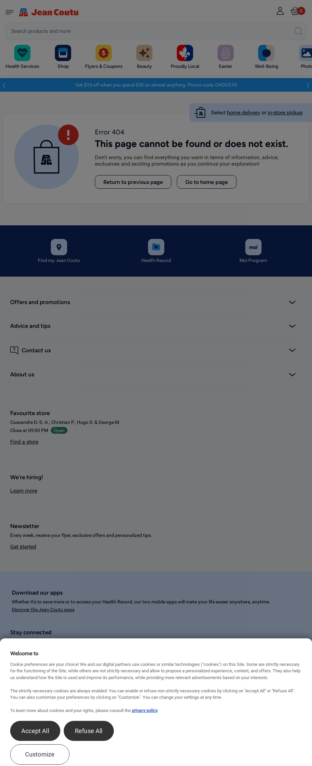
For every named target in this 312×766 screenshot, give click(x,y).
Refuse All (89, 730)
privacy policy (145, 710)
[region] (156, 702)
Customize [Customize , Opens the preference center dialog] (40, 754)
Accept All (35, 730)
